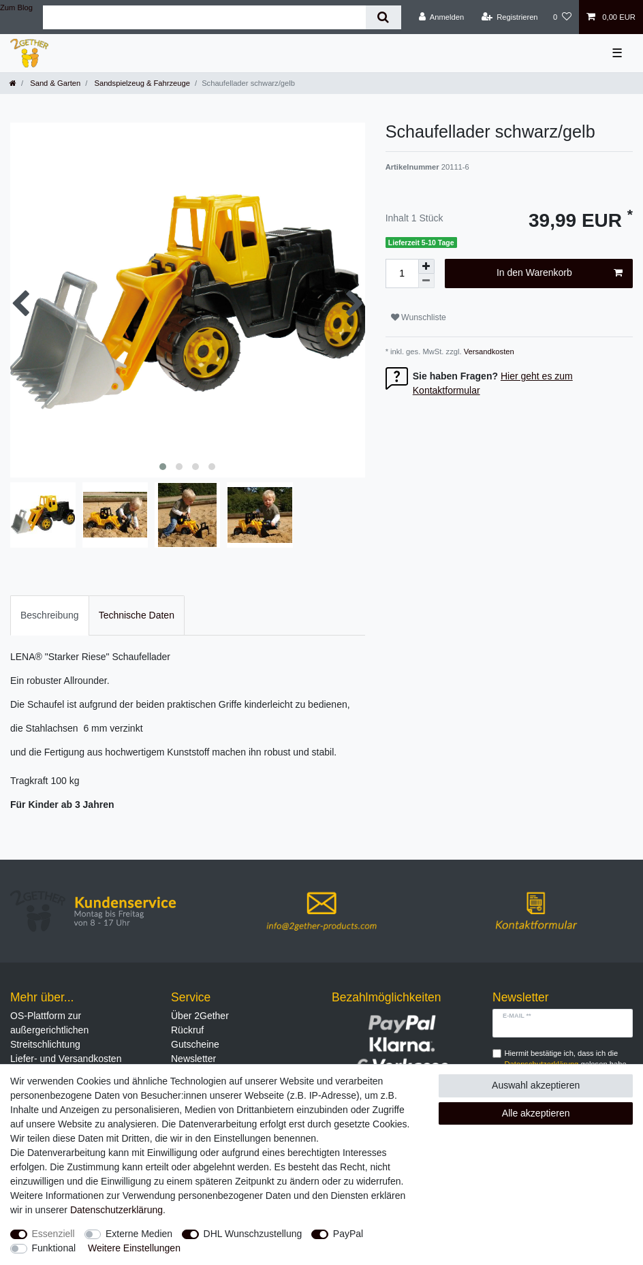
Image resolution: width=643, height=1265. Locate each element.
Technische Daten (136, 615)
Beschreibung (49, 615)
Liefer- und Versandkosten (65, 1058)
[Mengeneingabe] (402, 273)
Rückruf (187, 1030)
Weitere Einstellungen (134, 1248)
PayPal (348, 1233)
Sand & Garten (54, 83)
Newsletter (193, 1058)
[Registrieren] (509, 17)
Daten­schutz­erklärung (116, 1209)
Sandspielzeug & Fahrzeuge (141, 83)
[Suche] (383, 17)
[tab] (49, 615)
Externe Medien (139, 1233)
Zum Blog (16, 7)
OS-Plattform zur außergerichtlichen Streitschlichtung (49, 1030)
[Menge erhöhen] (426, 266)
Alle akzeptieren (536, 1113)
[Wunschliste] (562, 17)
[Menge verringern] (426, 281)
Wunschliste (418, 317)
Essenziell (53, 1233)
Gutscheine (195, 1044)
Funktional (54, 1248)
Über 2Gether (200, 1015)
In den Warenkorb (560, 273)
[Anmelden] (441, 17)
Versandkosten (488, 351)
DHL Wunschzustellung (253, 1233)
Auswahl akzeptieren (536, 1085)
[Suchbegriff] (204, 17)
